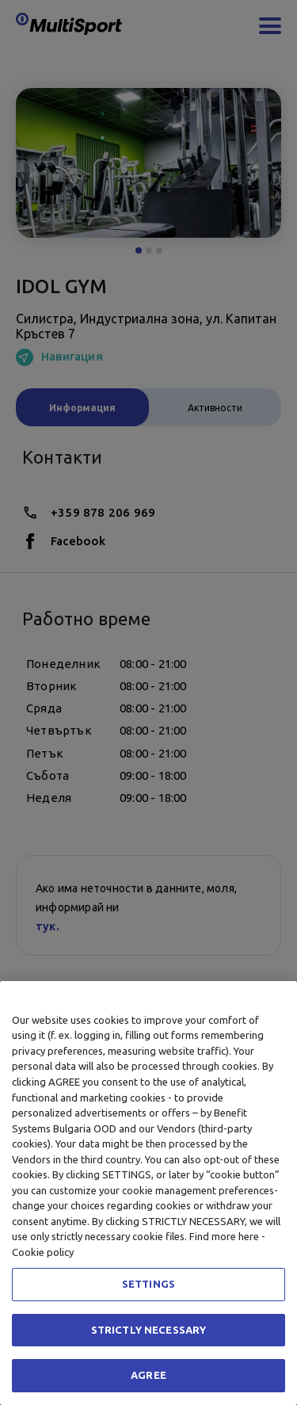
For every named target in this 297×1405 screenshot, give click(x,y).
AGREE (148, 1374)
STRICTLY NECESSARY (148, 1329)
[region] (148, 1193)
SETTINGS (148, 1283)
